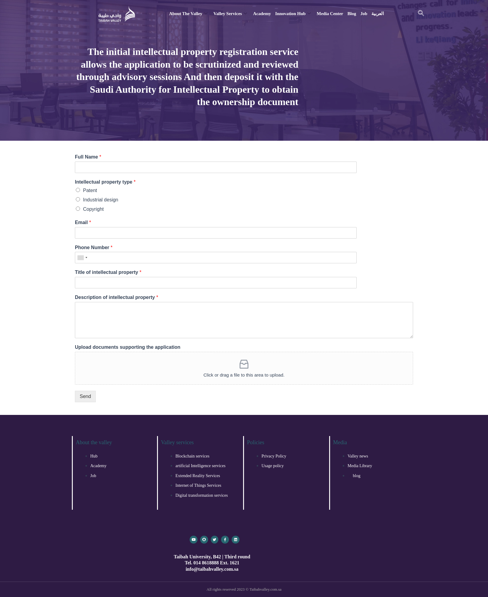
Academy (262, 13)
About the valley (188, 14)
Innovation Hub (293, 14)
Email (83, 222)
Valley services (230, 14)
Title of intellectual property (108, 272)
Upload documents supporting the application (127, 347)
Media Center (330, 13)
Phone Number (93, 247)
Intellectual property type (105, 182)
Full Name (88, 156)
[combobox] (82, 257)
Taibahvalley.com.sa (265, 589)
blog (351, 13)
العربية (377, 13)
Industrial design (100, 199)
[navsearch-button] (420, 13)
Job (363, 13)
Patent (90, 190)
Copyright (93, 209)
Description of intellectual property (116, 297)
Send (85, 396)
